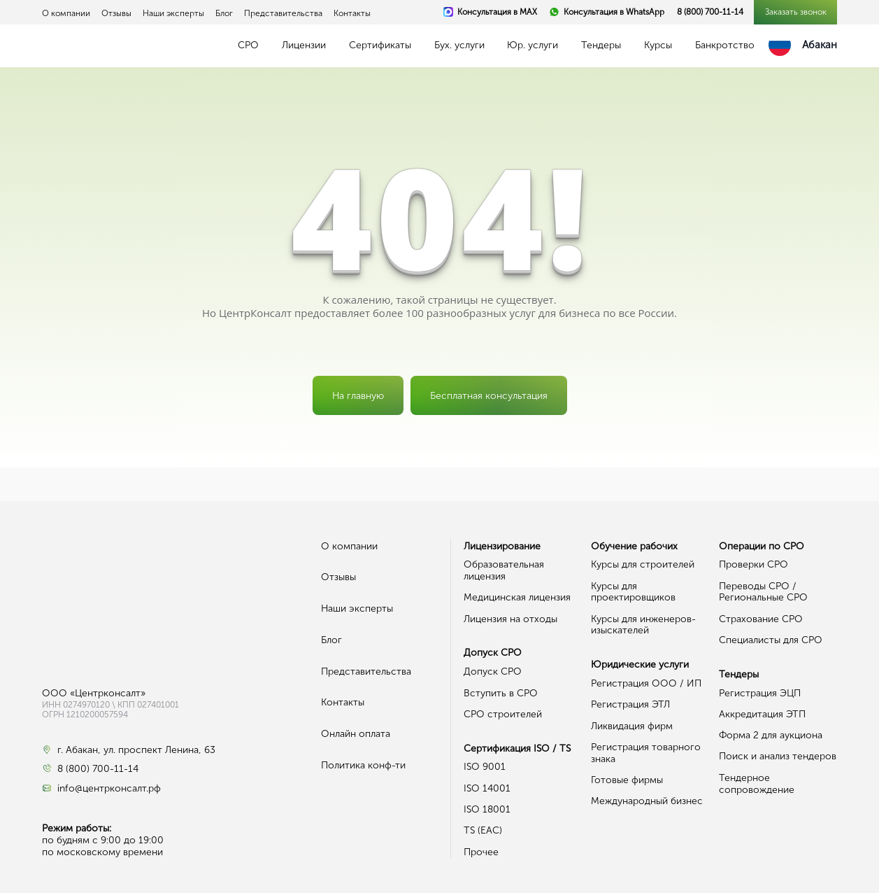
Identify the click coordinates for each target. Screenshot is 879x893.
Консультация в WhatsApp (614, 12)
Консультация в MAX (497, 12)
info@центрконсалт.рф (109, 788)
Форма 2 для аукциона (770, 735)
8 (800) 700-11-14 (710, 12)
